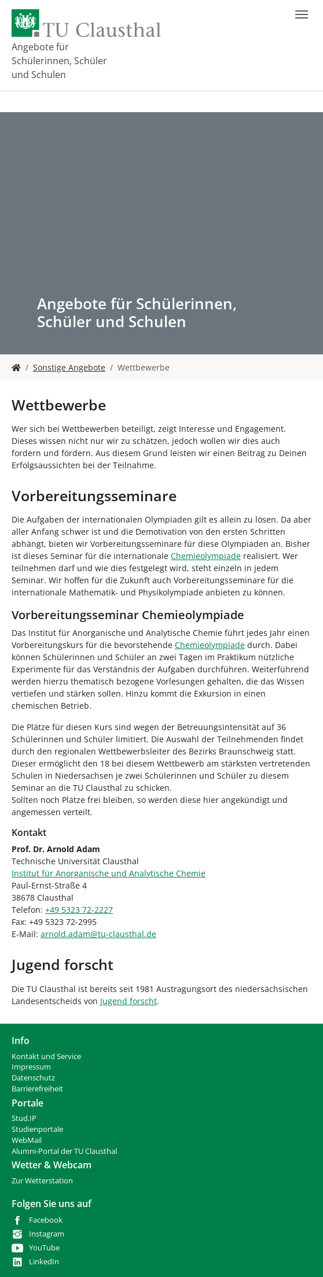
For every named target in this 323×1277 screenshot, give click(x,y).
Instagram (46, 1234)
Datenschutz (33, 1078)
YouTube (44, 1248)
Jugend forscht (128, 1000)
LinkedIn (44, 1262)
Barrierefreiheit (37, 1089)
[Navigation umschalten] (301, 14)
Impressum (31, 1067)
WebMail (27, 1140)
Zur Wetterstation (42, 1181)
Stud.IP (24, 1118)
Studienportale (37, 1129)
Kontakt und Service (46, 1056)
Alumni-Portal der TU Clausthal (64, 1151)
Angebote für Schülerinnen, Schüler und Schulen (59, 60)
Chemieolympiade (206, 555)
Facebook (46, 1220)
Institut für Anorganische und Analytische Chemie (108, 873)
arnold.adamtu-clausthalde (98, 933)
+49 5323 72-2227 (79, 909)
